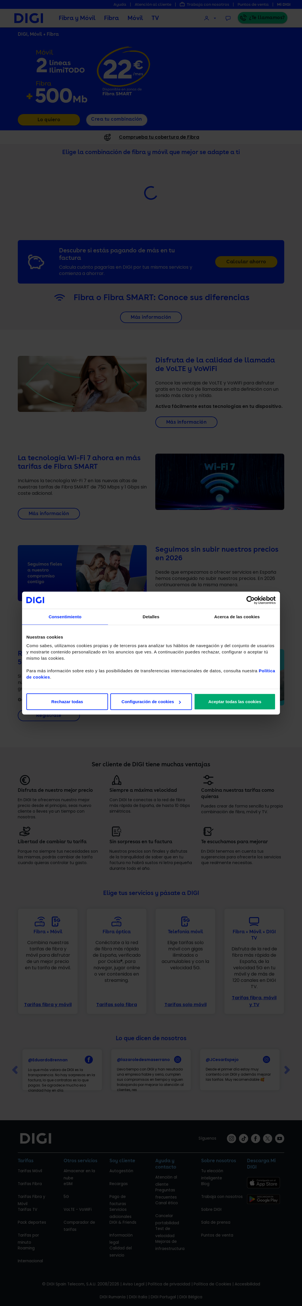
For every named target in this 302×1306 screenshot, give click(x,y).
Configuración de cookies (151, 701)
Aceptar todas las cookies (234, 701)
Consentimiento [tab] (65, 616)
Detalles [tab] (151, 616)
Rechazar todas (67, 701)
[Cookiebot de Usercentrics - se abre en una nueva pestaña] (250, 600)
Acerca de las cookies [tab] (237, 616)
